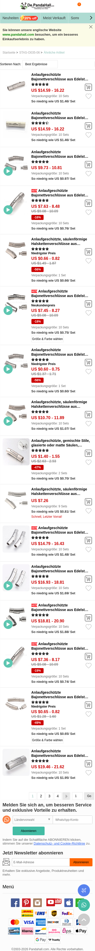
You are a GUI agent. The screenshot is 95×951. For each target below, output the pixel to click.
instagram (37, 902)
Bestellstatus (84, 890)
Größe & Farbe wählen (47, 339)
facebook (15, 902)
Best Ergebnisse (36, 64)
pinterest (26, 902)
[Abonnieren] (41, 862)
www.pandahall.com (18, 34)
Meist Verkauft (54, 18)
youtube (50, 902)
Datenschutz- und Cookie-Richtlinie (59, 843)
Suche (67, 6)
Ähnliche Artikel (54, 52)
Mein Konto (87, 6)
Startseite (9, 52)
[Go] (77, 796)
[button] (91, 18)
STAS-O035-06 (29, 52)
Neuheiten (20, 18)
